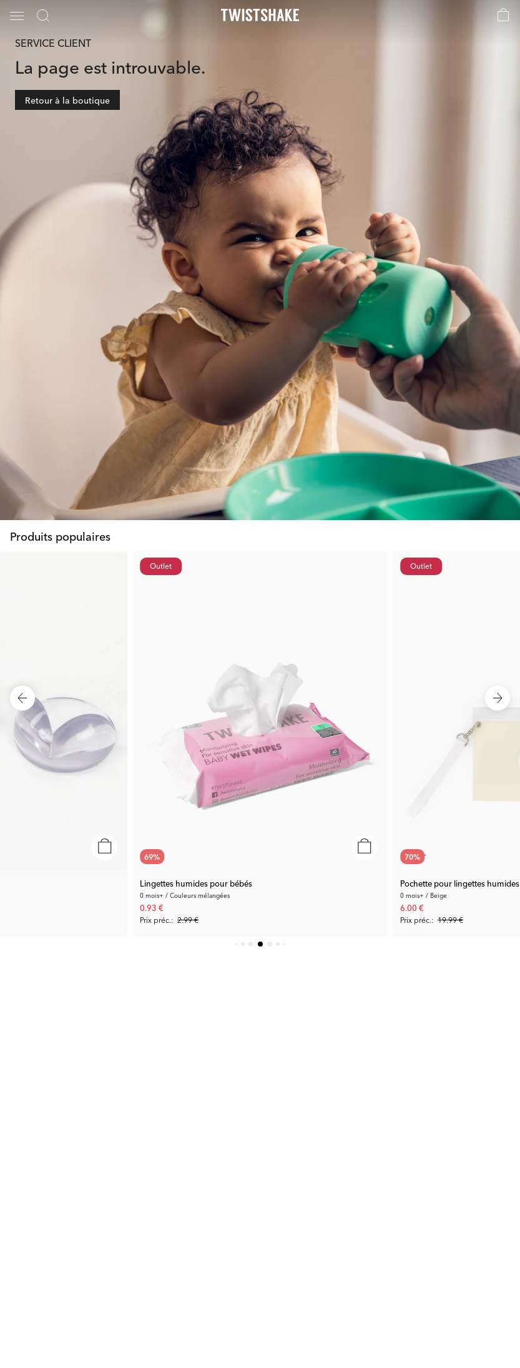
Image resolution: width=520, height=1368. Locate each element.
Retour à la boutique (67, 100)
